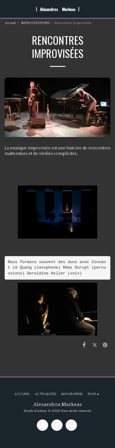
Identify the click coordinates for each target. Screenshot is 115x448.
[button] (7, 8)
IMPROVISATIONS (35, 23)
